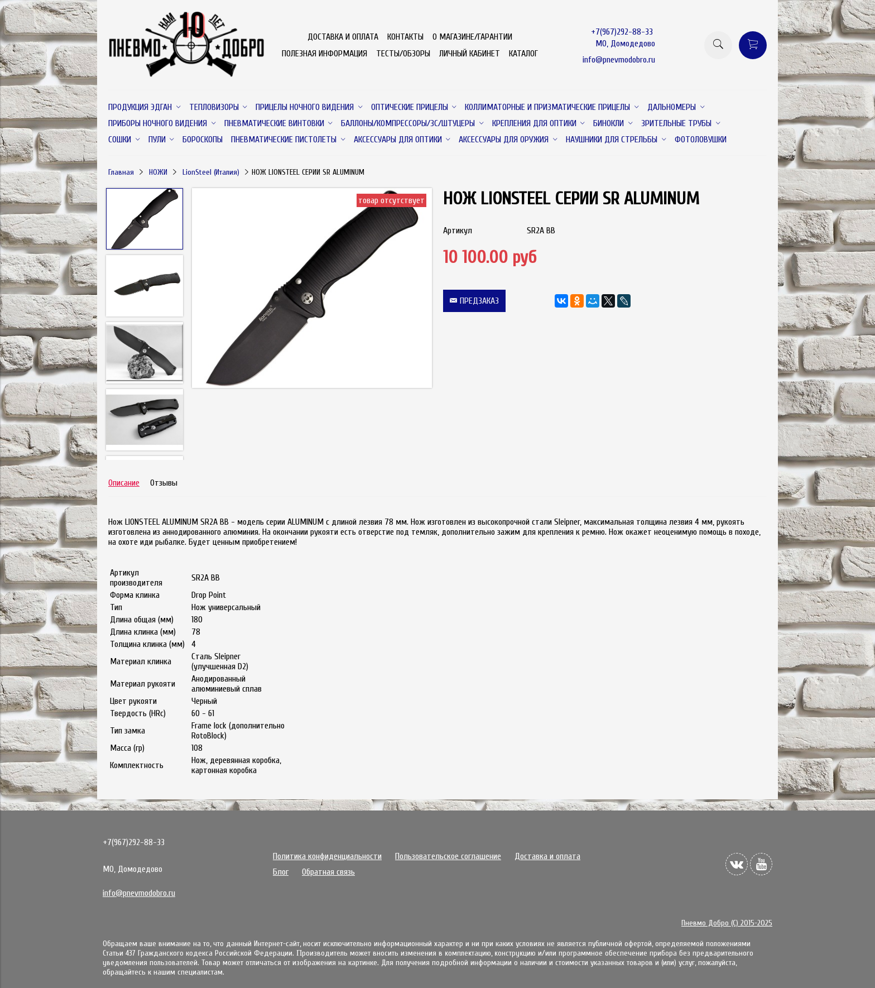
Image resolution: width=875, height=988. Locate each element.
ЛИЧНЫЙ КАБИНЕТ (469, 54)
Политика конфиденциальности (327, 856)
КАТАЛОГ (523, 54)
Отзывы (163, 483)
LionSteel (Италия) (210, 172)
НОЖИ (158, 172)
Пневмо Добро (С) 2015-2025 (726, 923)
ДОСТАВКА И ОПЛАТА (342, 37)
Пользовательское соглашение (448, 856)
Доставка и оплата (547, 856)
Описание (124, 483)
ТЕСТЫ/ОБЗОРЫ (403, 54)
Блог (281, 872)
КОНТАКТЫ (405, 37)
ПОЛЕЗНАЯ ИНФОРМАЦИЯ (324, 54)
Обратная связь (328, 872)
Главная (121, 172)
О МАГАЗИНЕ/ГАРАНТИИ (472, 37)
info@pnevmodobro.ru (619, 60)
